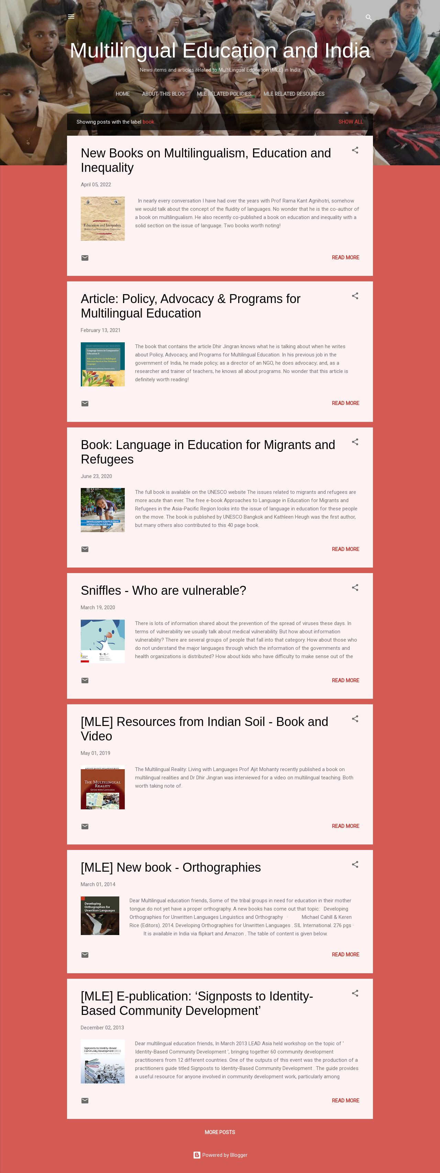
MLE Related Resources (294, 94)
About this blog (163, 94)
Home (123, 94)
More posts (220, 1132)
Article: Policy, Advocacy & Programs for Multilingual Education (191, 306)
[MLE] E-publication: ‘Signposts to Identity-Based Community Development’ (197, 1003)
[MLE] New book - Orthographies (171, 867)
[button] (355, 151)
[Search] (369, 18)
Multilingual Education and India (219, 50)
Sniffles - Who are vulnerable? (163, 590)
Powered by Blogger (220, 1155)
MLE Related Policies (224, 94)
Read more (345, 258)
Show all (351, 122)
